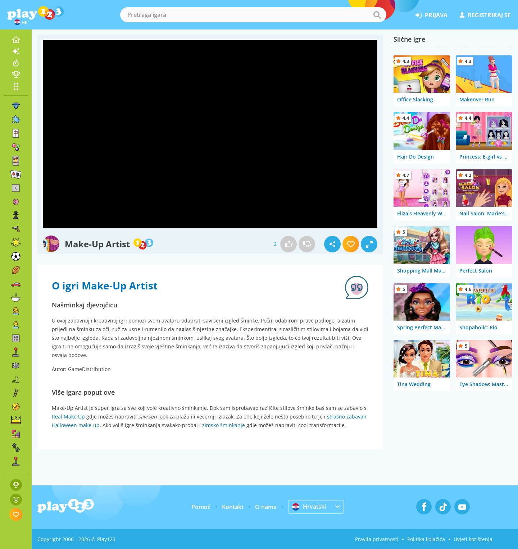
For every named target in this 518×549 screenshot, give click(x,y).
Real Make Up (68, 416)
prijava (431, 15)
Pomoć (200, 507)
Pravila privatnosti (377, 539)
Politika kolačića (426, 539)
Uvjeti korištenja (473, 539)
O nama (266, 507)
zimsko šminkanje (223, 425)
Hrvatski (309, 507)
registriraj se (485, 15)
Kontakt (233, 507)
